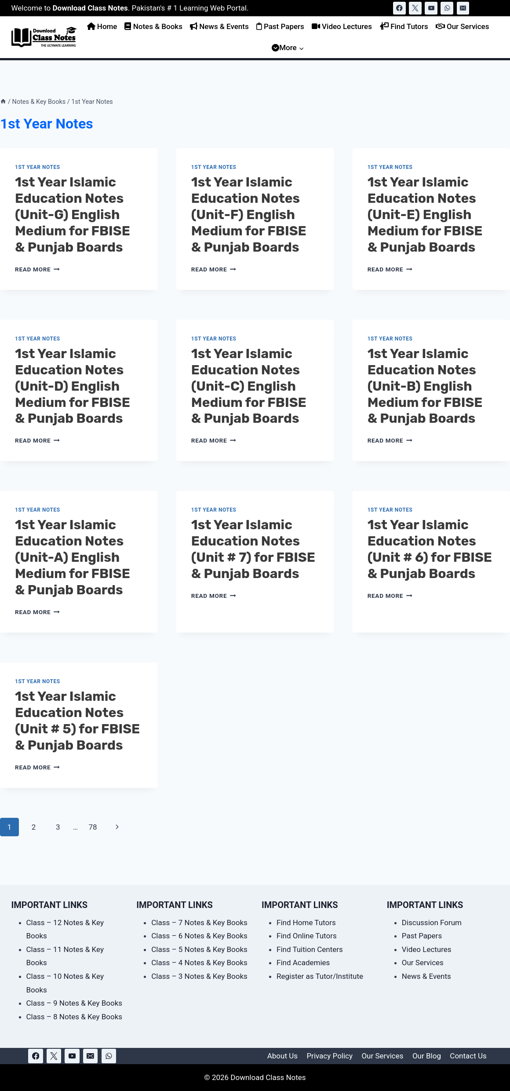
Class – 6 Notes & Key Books (199, 935)
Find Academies (303, 962)
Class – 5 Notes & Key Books (199, 949)
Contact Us (468, 1055)
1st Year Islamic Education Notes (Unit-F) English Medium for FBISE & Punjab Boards (248, 214)
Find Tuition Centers (310, 949)
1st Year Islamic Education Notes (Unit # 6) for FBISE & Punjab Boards (430, 549)
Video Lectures (342, 26)
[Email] (463, 8)
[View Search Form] (490, 8)
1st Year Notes (37, 167)
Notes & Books (153, 26)
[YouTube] (431, 8)
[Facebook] (399, 8)
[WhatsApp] (447, 8)
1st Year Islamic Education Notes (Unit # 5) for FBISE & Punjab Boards (77, 720)
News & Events (219, 26)
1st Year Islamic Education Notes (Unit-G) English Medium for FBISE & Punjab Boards (72, 214)
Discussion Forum (432, 922)
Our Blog (426, 1055)
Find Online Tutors (307, 935)
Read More (37, 269)
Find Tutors (403, 26)
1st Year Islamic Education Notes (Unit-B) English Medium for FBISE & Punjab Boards (425, 386)
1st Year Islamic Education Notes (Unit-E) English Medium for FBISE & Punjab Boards (425, 214)
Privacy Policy (329, 1055)
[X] (415, 8)
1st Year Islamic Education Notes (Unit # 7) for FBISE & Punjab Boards (253, 549)
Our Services (462, 26)
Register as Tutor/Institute (320, 976)
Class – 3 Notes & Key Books (199, 976)
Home (102, 26)
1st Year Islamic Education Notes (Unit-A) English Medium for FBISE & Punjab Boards (72, 557)
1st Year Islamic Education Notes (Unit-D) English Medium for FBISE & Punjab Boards (72, 386)
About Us (282, 1055)
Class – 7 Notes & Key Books (199, 922)
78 (92, 827)
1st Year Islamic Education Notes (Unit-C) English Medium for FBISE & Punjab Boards (248, 386)
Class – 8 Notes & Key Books (74, 1016)
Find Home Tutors (306, 922)
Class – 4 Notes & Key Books (199, 962)
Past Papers (280, 26)
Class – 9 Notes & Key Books (74, 1003)
